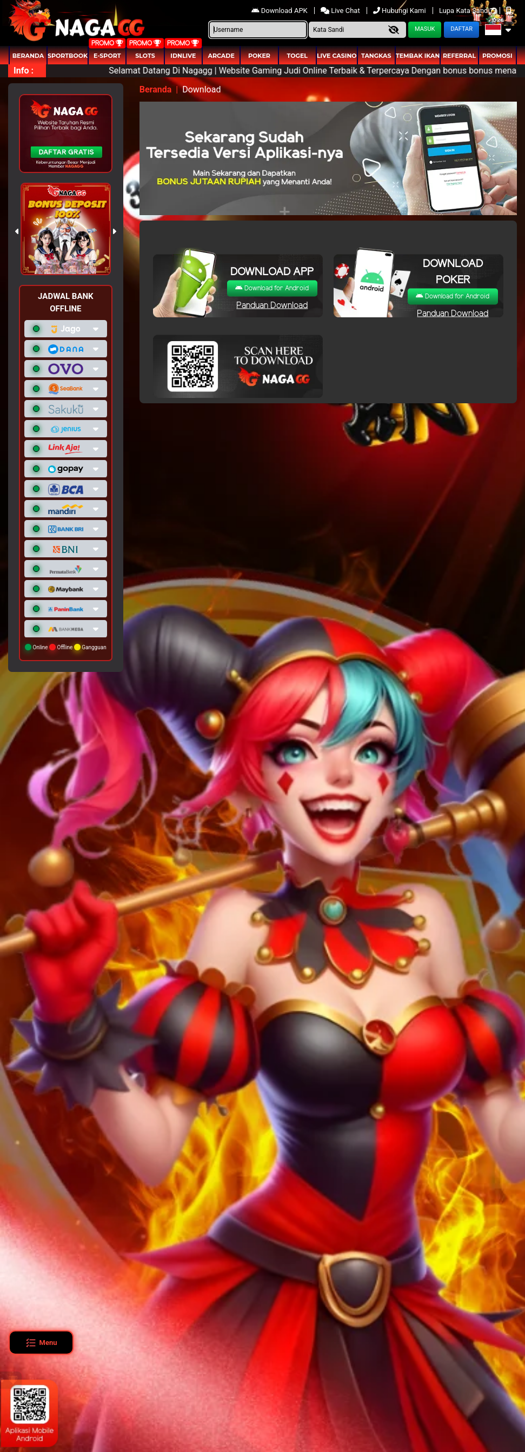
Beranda (28, 55)
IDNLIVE (183, 55)
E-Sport (107, 55)
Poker (259, 55)
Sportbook (68, 55)
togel (297, 55)
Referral (459, 55)
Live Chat (341, 10)
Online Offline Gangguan (66, 647)
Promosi (497, 55)
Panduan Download (272, 305)
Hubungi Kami (400, 10)
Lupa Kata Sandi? (467, 10)
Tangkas (376, 55)
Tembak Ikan (418, 55)
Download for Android (272, 288)
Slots (145, 55)
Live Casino (337, 55)
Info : (24, 70)
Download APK (280, 10)
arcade (221, 55)
